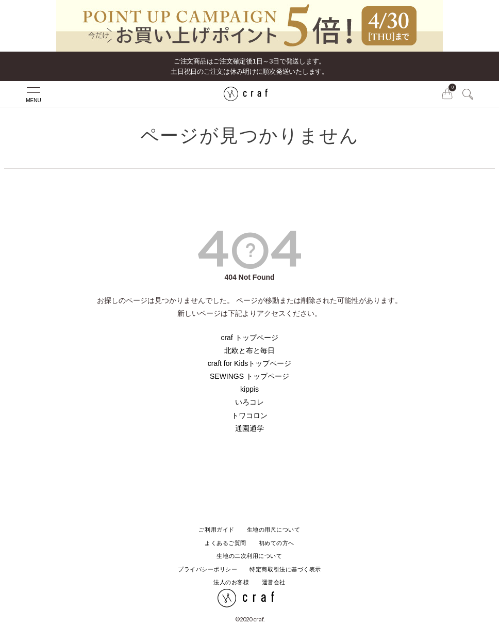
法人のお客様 (231, 582)
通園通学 (249, 428)
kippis (249, 389)
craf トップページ (249, 337)
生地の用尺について (274, 529)
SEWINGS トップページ (249, 376)
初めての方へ (276, 543)
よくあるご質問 (225, 543)
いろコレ (249, 402)
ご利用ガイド (216, 529)
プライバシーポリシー (208, 569)
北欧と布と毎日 (249, 350)
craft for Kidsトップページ (250, 363)
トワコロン (249, 415)
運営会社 (274, 582)
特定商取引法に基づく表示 (285, 569)
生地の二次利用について (249, 556)
